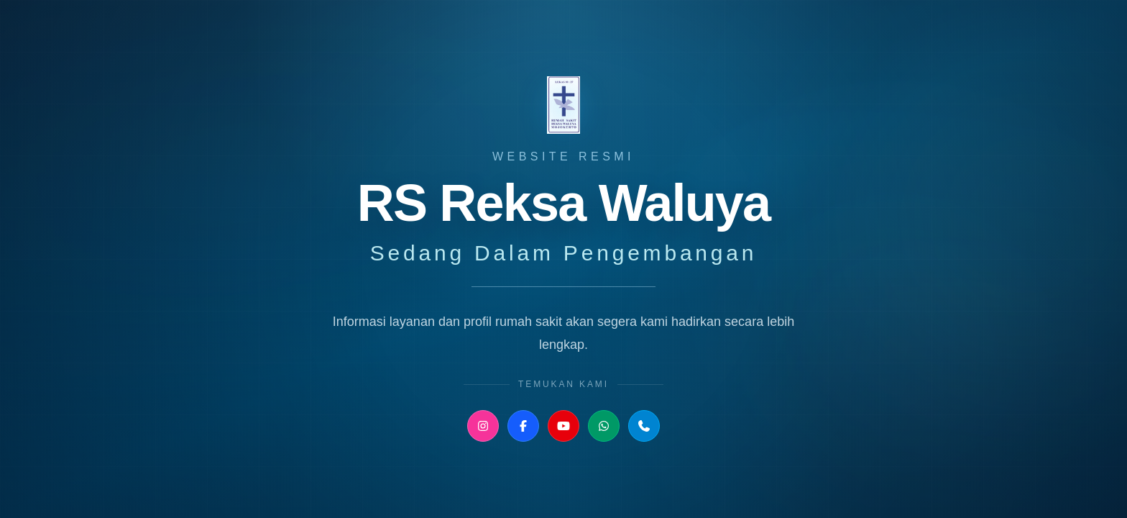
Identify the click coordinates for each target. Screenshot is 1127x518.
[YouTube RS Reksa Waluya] (563, 426)
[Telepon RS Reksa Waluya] (644, 426)
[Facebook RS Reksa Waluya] (523, 426)
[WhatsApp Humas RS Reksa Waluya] (604, 426)
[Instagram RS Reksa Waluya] (483, 426)
